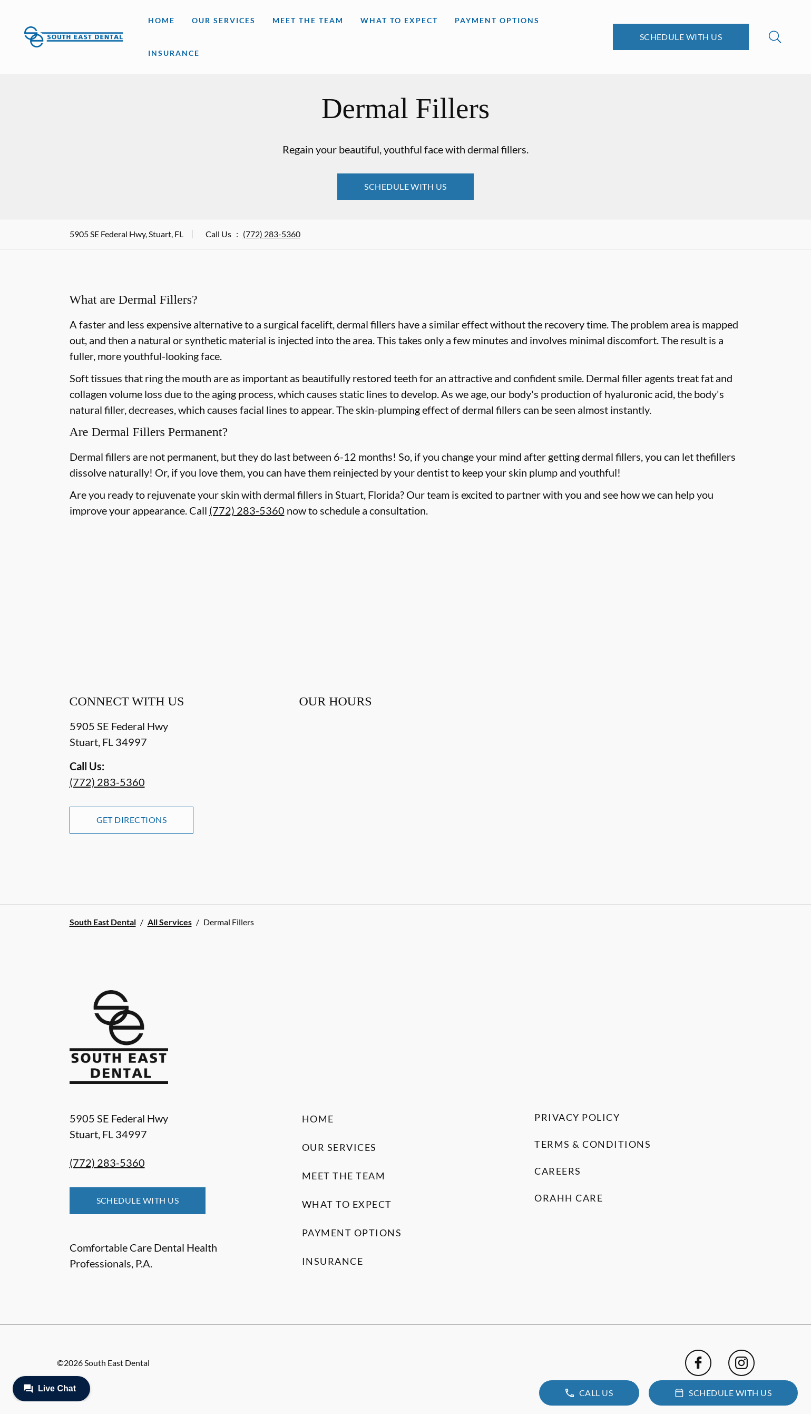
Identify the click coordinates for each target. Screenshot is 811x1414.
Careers (557, 1171)
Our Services (224, 20)
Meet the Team (308, 20)
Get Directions (131, 820)
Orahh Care (568, 1198)
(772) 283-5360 (271, 234)
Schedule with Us (681, 37)
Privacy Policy (577, 1117)
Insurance (174, 53)
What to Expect (399, 20)
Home (161, 20)
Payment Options (497, 20)
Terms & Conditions (592, 1144)
